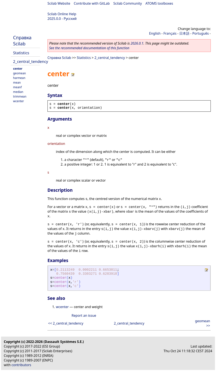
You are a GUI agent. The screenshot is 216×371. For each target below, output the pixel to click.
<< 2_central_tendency (65, 323)
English (155, 33)
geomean (19, 73)
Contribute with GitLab (92, 3)
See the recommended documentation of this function (89, 48)
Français (170, 33)
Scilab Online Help (61, 14)
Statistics (21, 52)
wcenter (18, 101)
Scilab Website (58, 3)
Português (200, 33)
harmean (19, 78)
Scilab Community (127, 3)
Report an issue (84, 315)
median (18, 92)
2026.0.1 (137, 43)
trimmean (19, 96)
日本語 (184, 33)
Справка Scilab (22, 40)
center (17, 69)
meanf (17, 87)
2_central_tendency (30, 61)
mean (17, 82)
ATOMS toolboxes (159, 3)
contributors (21, 365)
